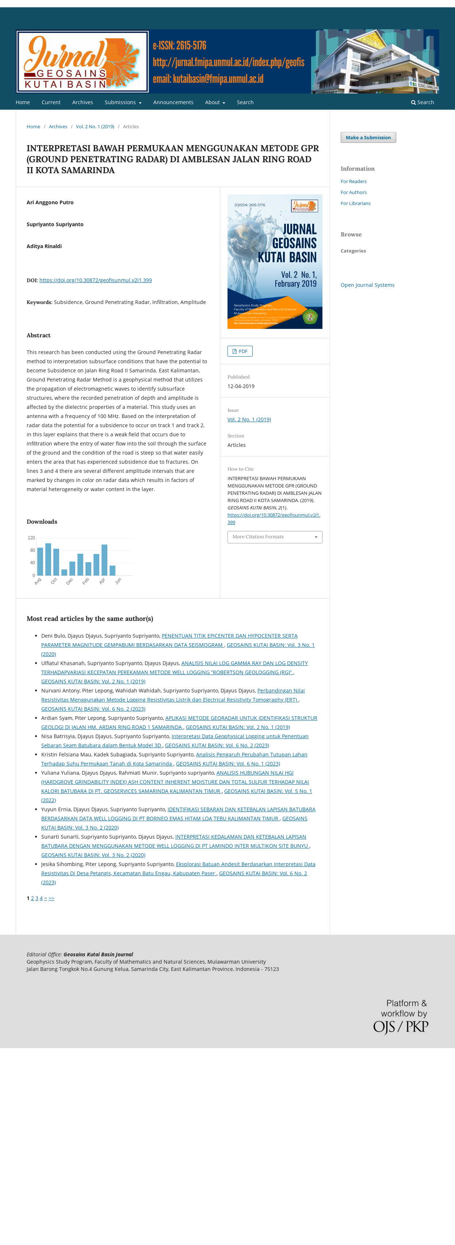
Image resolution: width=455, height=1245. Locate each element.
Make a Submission (368, 137)
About (213, 102)
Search (245, 102)
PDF (243, 351)
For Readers (354, 181)
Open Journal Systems (368, 284)
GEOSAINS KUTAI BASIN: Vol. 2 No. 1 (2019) (93, 681)
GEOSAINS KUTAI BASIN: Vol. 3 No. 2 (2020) (93, 854)
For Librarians (356, 203)
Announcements (173, 102)
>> (51, 898)
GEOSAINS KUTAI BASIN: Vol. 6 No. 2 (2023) (93, 708)
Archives (82, 102)
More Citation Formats (258, 537)
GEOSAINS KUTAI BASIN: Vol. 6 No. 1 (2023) (228, 763)
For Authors (354, 192)
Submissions (121, 102)
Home (23, 102)
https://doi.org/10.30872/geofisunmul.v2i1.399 (95, 280)
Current (51, 102)
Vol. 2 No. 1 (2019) (95, 126)
